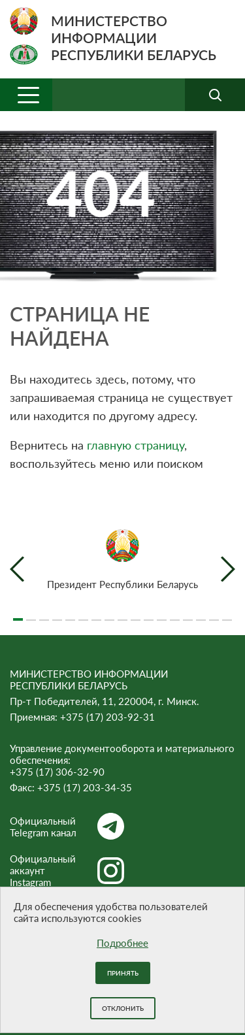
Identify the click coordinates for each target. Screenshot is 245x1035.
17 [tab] (227, 614)
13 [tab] (175, 614)
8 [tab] (109, 614)
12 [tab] (162, 614)
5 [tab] (70, 614)
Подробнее (122, 943)
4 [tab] (57, 614)
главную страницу (135, 445)
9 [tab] (122, 614)
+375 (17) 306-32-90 (57, 772)
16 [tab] (214, 614)
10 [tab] (135, 614)
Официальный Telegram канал (67, 826)
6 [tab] (83, 614)
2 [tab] (31, 614)
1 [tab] (18, 614)
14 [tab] (188, 614)
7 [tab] (96, 614)
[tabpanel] (122, 560)
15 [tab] (201, 614)
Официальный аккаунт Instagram (67, 870)
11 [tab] (149, 614)
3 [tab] (44, 614)
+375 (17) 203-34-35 (84, 787)
